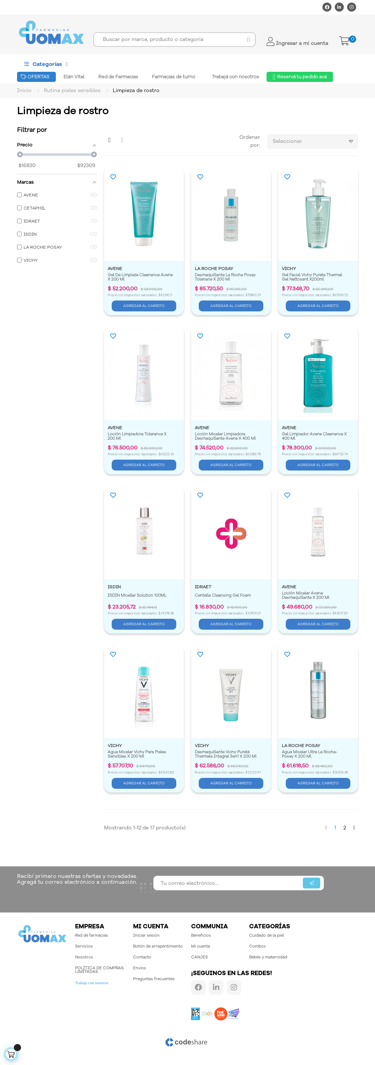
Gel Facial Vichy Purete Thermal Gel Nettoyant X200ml (312, 277)
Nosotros (84, 957)
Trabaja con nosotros (91, 983)
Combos (257, 946)
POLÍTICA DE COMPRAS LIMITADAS (99, 969)
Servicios (84, 946)
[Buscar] (174, 39)
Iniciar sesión (146, 935)
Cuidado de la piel (266, 935)
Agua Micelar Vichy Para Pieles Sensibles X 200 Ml (137, 754)
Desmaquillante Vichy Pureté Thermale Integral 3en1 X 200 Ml (225, 754)
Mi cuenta (200, 946)
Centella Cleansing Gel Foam (223, 595)
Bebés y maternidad (268, 957)
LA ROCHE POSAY (214, 269)
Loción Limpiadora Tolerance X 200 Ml (138, 436)
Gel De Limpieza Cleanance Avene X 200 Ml (141, 277)
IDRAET (203, 587)
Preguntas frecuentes (154, 979)
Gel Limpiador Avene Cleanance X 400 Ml (315, 436)
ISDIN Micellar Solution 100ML (137, 595)
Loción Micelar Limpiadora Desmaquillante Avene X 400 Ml (225, 436)
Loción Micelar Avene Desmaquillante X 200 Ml (305, 595)
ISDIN (114, 587)
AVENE (115, 269)
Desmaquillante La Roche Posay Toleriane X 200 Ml (226, 277)
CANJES (199, 957)
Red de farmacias (91, 935)
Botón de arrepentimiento (158, 946)
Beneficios (201, 935)
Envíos (139, 968)
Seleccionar (315, 141)
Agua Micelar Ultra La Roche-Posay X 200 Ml (309, 754)
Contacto (142, 957)
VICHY (289, 269)
